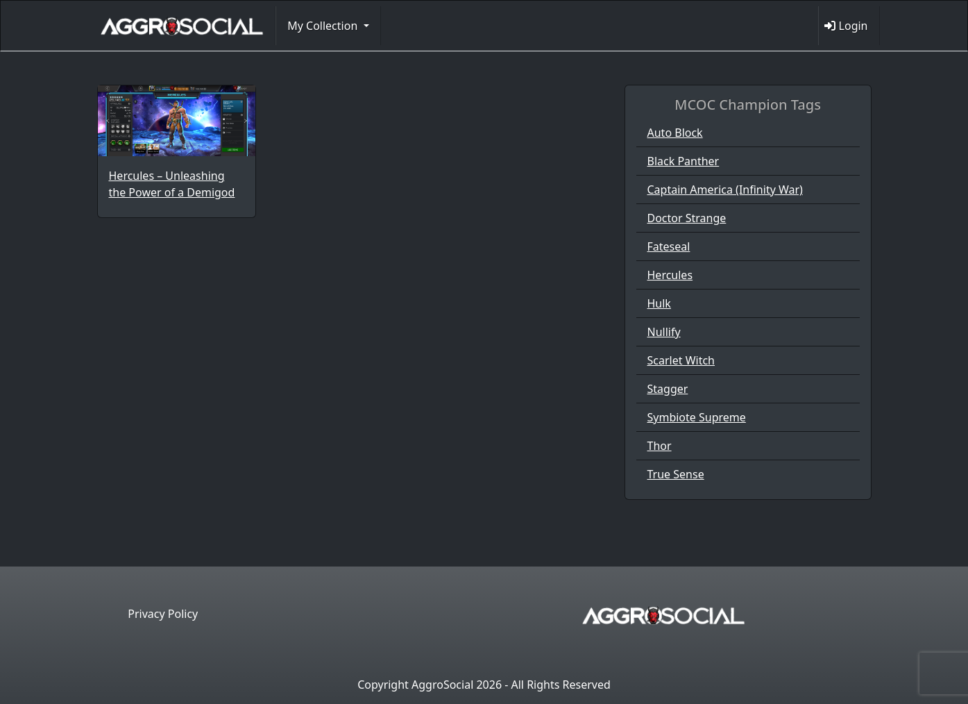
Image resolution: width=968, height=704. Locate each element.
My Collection (323, 25)
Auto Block (675, 132)
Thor (659, 445)
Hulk (659, 303)
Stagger (667, 388)
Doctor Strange (687, 218)
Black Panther (683, 161)
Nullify (664, 332)
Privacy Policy (163, 613)
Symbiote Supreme (696, 417)
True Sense (675, 474)
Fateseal (668, 246)
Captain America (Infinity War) (725, 189)
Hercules (670, 275)
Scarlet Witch (681, 360)
